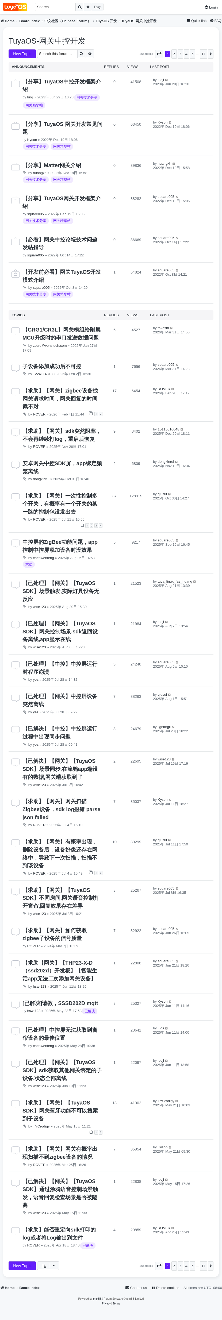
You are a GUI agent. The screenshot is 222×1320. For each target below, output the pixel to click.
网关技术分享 (86, 97)
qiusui (162, 494)
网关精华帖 (34, 105)
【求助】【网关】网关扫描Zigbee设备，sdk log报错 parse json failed (61, 809)
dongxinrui (41, 479)
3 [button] (180, 53)
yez (36, 680)
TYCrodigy (41, 1126)
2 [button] (174, 53)
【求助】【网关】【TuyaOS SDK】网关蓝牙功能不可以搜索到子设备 (60, 1110)
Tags (98, 6)
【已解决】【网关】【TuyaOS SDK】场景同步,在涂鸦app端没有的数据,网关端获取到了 (60, 769)
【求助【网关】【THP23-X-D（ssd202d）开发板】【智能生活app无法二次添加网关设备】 (59, 971)
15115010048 (168, 429)
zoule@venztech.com (50, 346)
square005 (35, 214)
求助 (28, 564)
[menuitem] (211, 7)
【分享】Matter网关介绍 (51, 165)
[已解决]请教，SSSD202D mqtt (60, 1003)
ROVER (39, 414)
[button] (159, 54)
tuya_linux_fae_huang (175, 581)
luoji (30, 97)
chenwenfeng (43, 558)
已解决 (90, 1011)
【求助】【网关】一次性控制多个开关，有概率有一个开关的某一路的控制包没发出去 (59, 503)
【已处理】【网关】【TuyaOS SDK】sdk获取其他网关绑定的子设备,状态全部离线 (62, 1070)
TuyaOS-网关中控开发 (47, 41)
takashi (163, 328)
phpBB (97, 1298)
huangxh (40, 173)
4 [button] (186, 53)
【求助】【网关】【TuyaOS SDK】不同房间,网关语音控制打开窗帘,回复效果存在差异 (60, 898)
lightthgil (164, 727)
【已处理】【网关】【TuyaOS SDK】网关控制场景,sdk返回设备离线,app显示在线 (60, 631)
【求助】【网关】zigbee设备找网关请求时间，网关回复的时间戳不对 (60, 398)
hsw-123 (39, 986)
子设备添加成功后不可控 (51, 366)
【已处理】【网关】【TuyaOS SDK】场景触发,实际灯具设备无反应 (60, 591)
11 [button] (203, 53)
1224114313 (42, 374)
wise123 (39, 607)
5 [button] (193, 53)
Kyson (32, 140)
